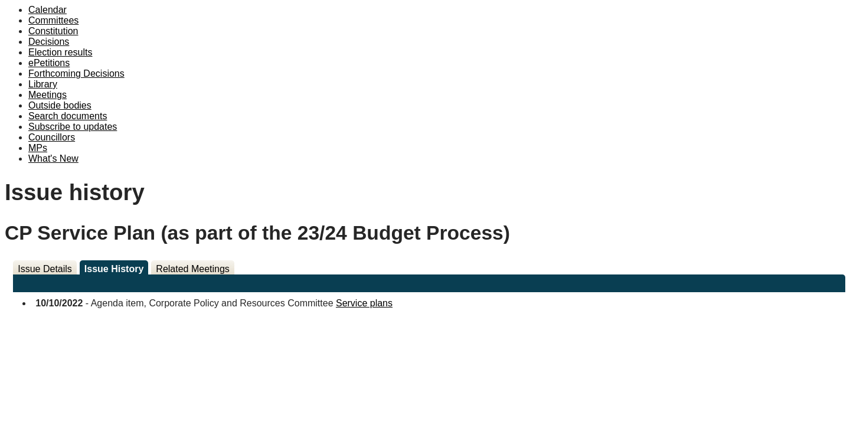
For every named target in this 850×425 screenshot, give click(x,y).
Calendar (47, 10)
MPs (37, 148)
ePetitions (49, 63)
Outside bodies (59, 105)
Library (42, 84)
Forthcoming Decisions (76, 73)
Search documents (67, 116)
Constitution (53, 31)
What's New (53, 158)
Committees (53, 20)
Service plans (364, 303)
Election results (60, 52)
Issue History (113, 269)
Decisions (48, 42)
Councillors (51, 137)
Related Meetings (193, 269)
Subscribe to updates (72, 127)
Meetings (47, 95)
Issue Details (45, 269)
